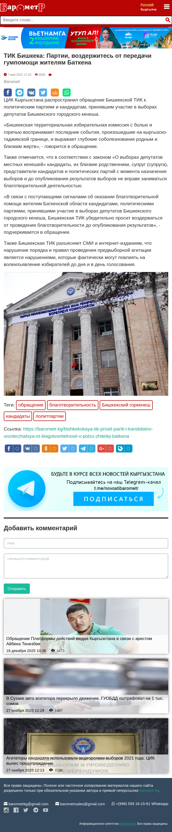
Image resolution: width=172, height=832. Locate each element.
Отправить (17, 588)
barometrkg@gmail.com (26, 804)
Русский (147, 4)
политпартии (50, 416)
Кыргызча (148, 9)
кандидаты (18, 416)
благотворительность (72, 405)
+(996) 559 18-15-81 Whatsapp (140, 804)
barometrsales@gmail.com (80, 804)
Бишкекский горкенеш (126, 405)
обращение (30, 405)
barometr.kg (149, 790)
